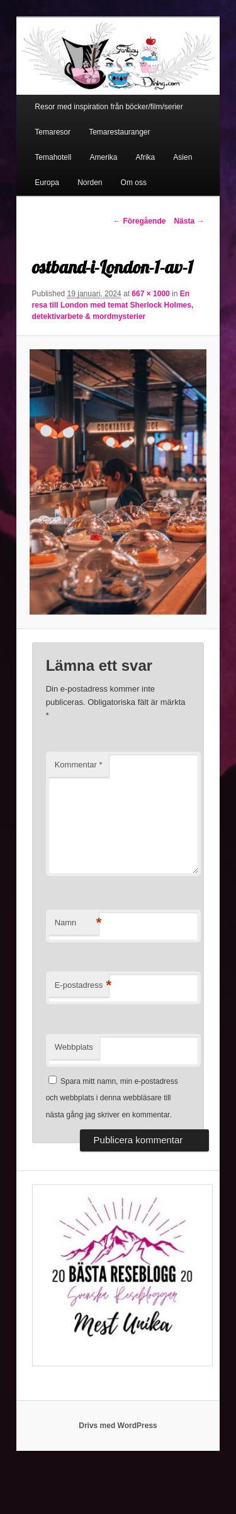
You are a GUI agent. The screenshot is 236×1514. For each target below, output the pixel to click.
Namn (77, 923)
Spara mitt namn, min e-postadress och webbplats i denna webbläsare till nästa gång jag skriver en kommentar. (112, 1098)
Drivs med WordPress (118, 1425)
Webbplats (74, 1047)
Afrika (145, 157)
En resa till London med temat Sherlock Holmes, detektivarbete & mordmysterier (113, 305)
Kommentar (79, 764)
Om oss (134, 182)
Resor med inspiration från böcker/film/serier (109, 106)
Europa (47, 182)
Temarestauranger (119, 132)
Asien (182, 157)
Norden (89, 182)
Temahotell (53, 157)
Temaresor (52, 132)
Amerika (103, 157)
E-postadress (82, 985)
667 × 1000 (150, 293)
